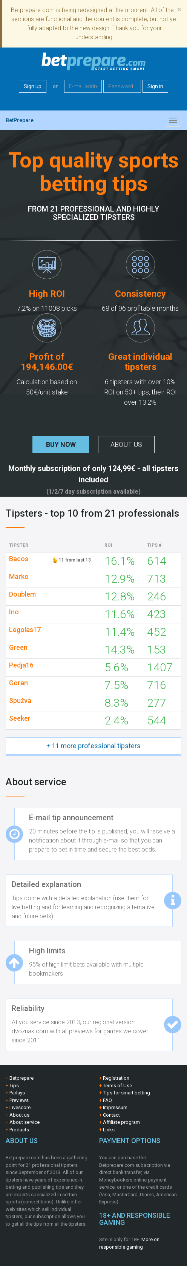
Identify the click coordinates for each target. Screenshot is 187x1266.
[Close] (179, 10)
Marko (19, 576)
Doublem (22, 594)
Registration (116, 1078)
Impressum (115, 1107)
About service (24, 1122)
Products (19, 1129)
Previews (19, 1100)
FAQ (107, 1100)
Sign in (155, 86)
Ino (14, 612)
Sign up (32, 86)
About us (126, 444)
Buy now (61, 444)
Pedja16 (21, 665)
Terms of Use (117, 1085)
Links (109, 1129)
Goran (18, 683)
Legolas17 (25, 629)
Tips (14, 1085)
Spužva (20, 700)
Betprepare (21, 1078)
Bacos (18, 559)
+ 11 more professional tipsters (93, 746)
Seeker (20, 718)
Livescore (20, 1107)
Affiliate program (121, 1122)
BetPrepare (20, 120)
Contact (111, 1115)
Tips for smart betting (126, 1093)
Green (18, 647)
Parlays (17, 1093)
